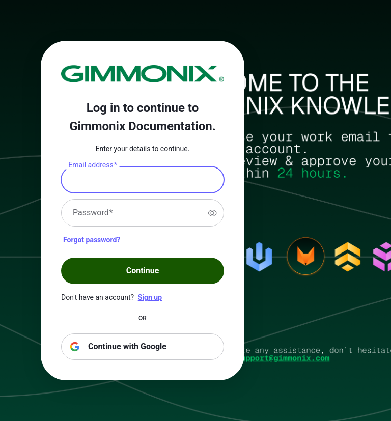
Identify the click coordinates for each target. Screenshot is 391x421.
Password (93, 212)
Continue (142, 270)
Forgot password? (91, 240)
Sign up (150, 297)
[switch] (212, 213)
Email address (92, 165)
